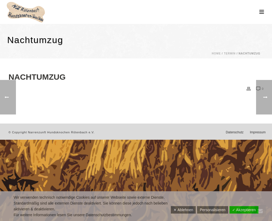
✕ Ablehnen (183, 210)
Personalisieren (213, 210)
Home (216, 53)
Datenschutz (235, 132)
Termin (230, 53)
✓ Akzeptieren (244, 210)
